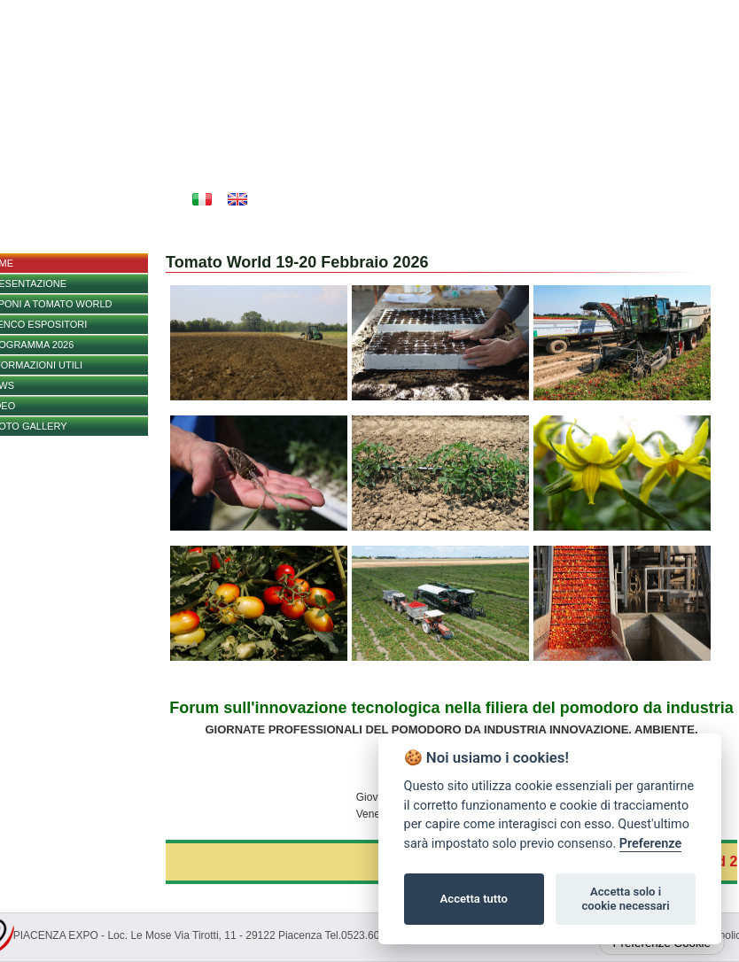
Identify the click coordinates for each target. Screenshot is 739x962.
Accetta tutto (474, 898)
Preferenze (650, 843)
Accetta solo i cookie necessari (625, 898)
